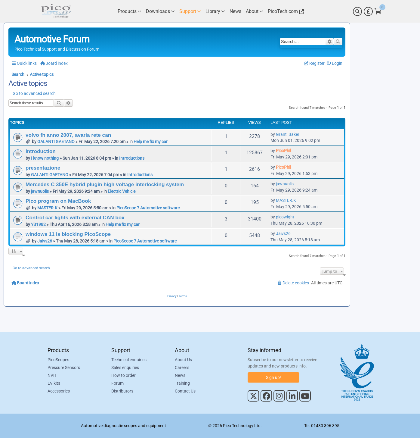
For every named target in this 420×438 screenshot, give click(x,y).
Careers (182, 367)
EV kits (54, 383)
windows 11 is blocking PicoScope (68, 234)
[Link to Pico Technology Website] (285, 11)
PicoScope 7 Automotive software (148, 207)
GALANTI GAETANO (56, 141)
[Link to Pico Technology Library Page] (215, 11)
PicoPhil (283, 150)
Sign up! (273, 377)
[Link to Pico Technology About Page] (254, 11)
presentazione (43, 168)
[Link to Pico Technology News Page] (235, 11)
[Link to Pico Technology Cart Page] (378, 11)
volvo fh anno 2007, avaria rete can (68, 135)
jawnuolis (40, 191)
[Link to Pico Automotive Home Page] (55, 11)
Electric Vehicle (121, 191)
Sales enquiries (125, 367)
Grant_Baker (287, 134)
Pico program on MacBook (58, 201)
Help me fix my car (151, 141)
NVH (52, 375)
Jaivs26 (44, 241)
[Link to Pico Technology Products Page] (129, 11)
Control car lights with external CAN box (75, 217)
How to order (123, 375)
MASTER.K (47, 207)
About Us (183, 359)
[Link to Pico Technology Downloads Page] (160, 11)
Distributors (122, 391)
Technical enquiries (129, 359)
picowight (285, 216)
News (180, 375)
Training (182, 383)
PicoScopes (58, 359)
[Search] (357, 11)
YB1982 (38, 224)
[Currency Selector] (368, 11)
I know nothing (45, 158)
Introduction (41, 151)
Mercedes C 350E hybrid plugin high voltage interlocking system (105, 184)
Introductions (131, 158)
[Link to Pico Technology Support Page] (190, 11)
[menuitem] (335, 63)
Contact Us (185, 391)
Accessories (59, 391)
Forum (117, 383)
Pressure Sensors (64, 367)
